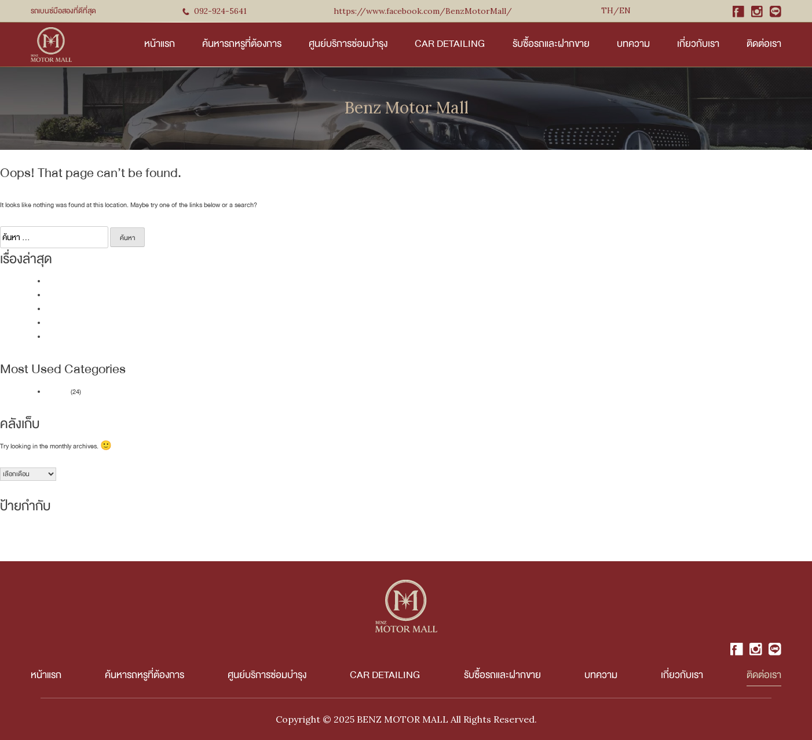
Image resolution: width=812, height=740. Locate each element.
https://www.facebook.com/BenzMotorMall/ (423, 11)
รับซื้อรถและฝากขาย (551, 43)
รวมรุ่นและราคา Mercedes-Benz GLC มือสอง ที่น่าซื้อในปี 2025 (129, 337)
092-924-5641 (214, 11)
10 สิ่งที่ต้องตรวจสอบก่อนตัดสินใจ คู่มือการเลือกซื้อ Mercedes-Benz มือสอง (146, 309)
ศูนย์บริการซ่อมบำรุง (348, 43)
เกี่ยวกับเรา (698, 43)
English (616, 12)
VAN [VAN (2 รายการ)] (211, 536)
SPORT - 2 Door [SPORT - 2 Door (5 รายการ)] (161, 536)
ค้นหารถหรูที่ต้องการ (241, 43)
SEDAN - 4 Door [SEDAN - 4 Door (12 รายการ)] (106, 535)
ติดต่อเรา (764, 43)
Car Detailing (450, 43)
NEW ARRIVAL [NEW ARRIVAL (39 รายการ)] (37, 534)
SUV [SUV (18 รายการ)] (195, 535)
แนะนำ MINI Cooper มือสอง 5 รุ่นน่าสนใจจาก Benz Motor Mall (128, 281)
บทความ (633, 43)
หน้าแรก (159, 43)
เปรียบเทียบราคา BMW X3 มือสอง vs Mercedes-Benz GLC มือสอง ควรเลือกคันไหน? (159, 323)
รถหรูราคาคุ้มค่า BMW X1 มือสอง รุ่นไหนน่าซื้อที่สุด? (115, 295)
